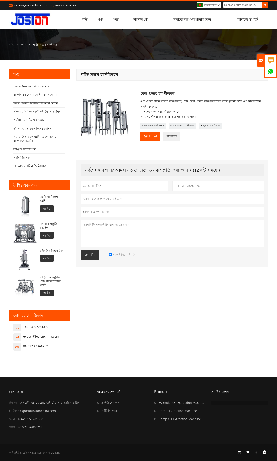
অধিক (47, 209)
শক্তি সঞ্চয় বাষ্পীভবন (153, 125)
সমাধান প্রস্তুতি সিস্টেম (48, 226)
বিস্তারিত (172, 136)
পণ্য (100, 19)
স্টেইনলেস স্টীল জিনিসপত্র (29, 166)
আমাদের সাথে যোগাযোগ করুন (192, 19)
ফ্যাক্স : (13, 427)
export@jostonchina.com (30, 5)
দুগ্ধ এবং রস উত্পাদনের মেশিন (32, 128)
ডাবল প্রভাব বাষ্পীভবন (182, 125)
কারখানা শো (140, 19)
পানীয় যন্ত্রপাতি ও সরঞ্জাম (29, 120)
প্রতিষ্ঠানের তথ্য (110, 403)
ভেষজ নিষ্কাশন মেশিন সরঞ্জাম (31, 86)
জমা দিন (90, 255)
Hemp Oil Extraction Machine (180, 419)
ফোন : (13, 419)
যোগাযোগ (16, 391)
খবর (116, 19)
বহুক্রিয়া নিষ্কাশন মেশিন (49, 199)
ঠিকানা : (14, 403)
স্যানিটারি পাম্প (22, 158)
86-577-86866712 (35, 346)
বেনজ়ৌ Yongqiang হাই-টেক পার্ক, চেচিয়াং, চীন (50, 403)
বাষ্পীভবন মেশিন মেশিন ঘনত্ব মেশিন (35, 95)
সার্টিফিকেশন (109, 411)
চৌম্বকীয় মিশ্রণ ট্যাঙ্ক (52, 251)
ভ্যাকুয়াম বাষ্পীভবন (211, 125)
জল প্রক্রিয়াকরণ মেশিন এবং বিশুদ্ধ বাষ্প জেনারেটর (34, 139)
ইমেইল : (14, 411)
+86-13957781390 (66, 5)
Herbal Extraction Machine (178, 411)
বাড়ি (84, 19)
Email (150, 136)
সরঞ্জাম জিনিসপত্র (24, 149)
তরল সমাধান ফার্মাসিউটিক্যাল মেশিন (35, 103)
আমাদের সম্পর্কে (247, 19)
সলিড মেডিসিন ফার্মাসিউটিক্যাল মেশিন (37, 112)
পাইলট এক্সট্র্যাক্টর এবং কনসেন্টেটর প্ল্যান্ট (50, 281)
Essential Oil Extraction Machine (182, 403)
